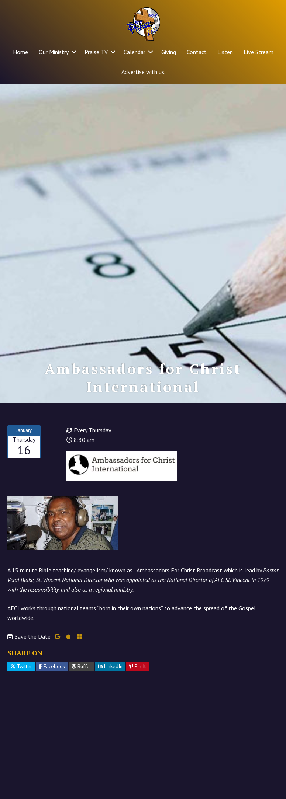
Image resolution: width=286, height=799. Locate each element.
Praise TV (96, 52)
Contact (197, 52)
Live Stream (258, 52)
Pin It (137, 666)
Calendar (134, 52)
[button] (74, 52)
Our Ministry (54, 52)
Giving (168, 52)
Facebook (52, 666)
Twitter (21, 666)
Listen (225, 52)
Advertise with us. (143, 72)
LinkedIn (110, 666)
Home (20, 52)
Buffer (82, 666)
